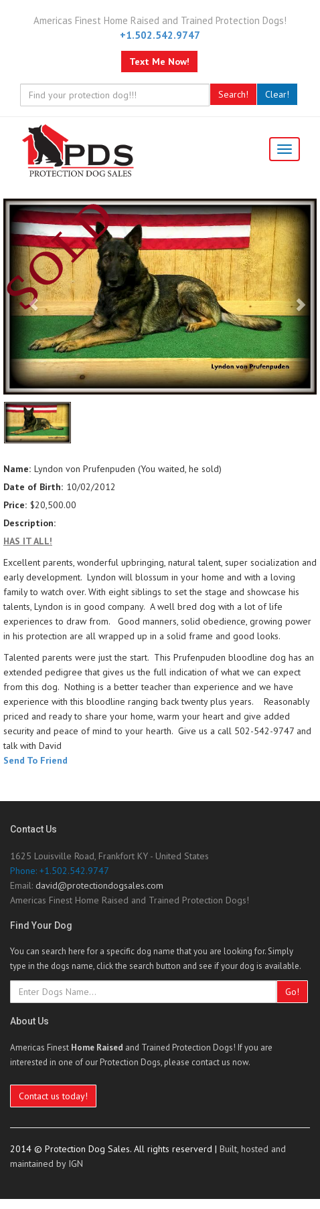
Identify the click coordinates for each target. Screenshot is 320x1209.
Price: (15, 505)
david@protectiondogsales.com (99, 885)
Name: (17, 469)
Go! (292, 992)
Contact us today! (53, 1096)
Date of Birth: (33, 487)
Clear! (277, 94)
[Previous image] (26, 297)
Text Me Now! (159, 62)
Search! (233, 94)
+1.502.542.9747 (160, 35)
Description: (29, 523)
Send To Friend (35, 760)
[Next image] (293, 297)
